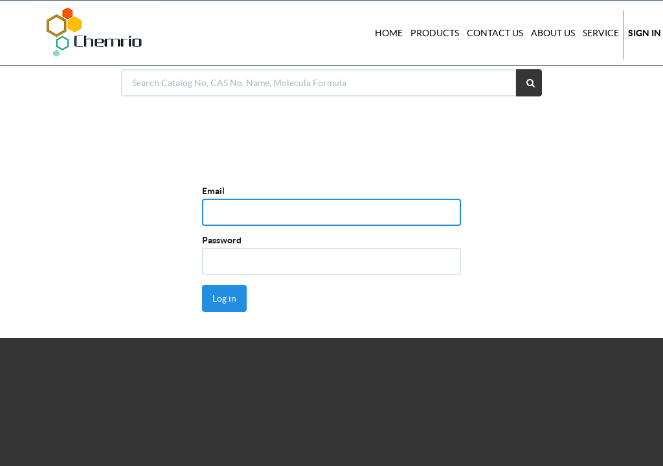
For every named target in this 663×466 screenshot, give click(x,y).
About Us (553, 33)
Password (222, 240)
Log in (224, 298)
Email (213, 190)
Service (601, 33)
